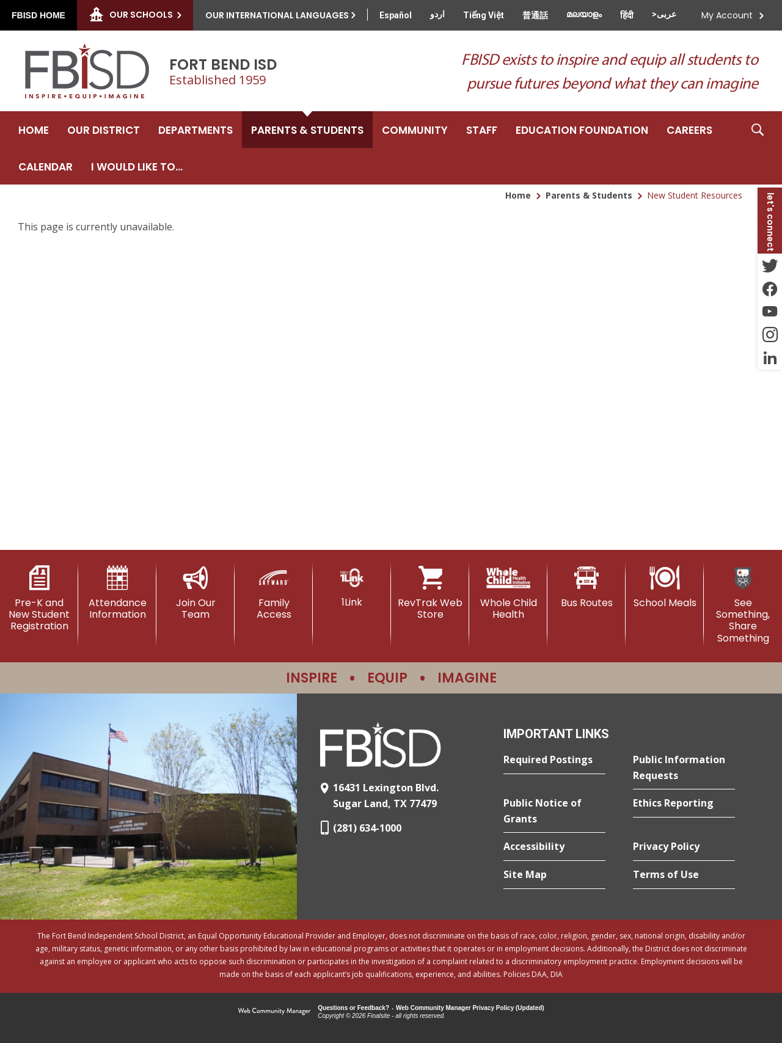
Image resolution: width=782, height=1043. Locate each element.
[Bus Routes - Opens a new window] (586, 587)
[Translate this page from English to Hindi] (627, 15)
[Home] (33, 129)
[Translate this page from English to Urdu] (437, 14)
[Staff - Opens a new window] (481, 129)
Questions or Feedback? (353, 1008)
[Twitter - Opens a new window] (770, 265)
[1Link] (352, 587)
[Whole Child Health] (508, 593)
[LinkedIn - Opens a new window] (770, 358)
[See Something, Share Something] (743, 605)
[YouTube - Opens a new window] (770, 312)
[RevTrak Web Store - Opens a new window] (430, 593)
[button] (757, 148)
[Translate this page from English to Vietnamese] (483, 15)
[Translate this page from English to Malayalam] (584, 14)
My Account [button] (727, 15)
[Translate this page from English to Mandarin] (535, 15)
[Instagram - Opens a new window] (770, 335)
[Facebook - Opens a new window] (770, 288)
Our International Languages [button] (277, 15)
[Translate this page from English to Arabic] (664, 14)
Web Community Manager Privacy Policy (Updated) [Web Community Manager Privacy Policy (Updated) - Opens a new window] (470, 1008)
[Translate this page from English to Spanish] (395, 15)
